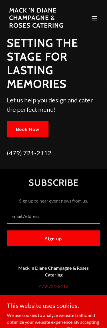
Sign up (53, 238)
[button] (94, 18)
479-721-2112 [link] (53, 286)
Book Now (27, 129)
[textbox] (53, 216)
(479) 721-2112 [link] (29, 153)
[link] (39, 25)
